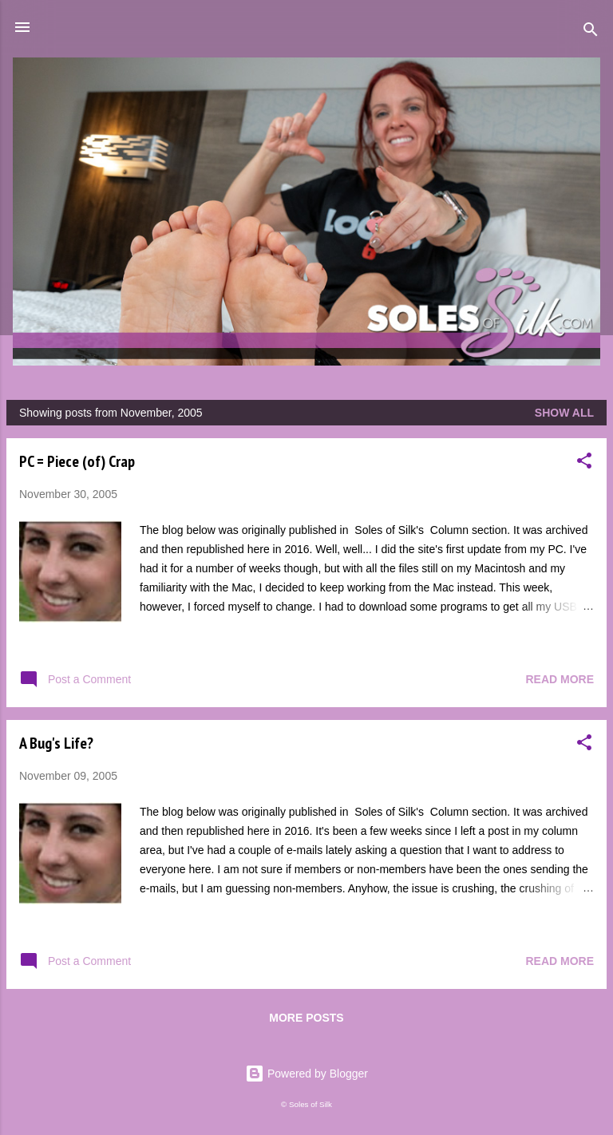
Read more (559, 679)
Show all (564, 412)
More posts (306, 1017)
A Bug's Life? (56, 743)
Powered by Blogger (306, 1073)
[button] (584, 463)
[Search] (590, 32)
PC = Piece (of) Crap (77, 461)
